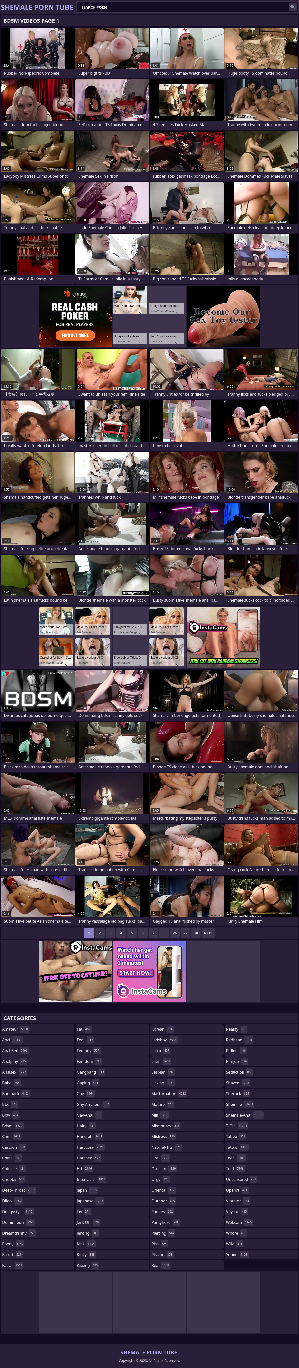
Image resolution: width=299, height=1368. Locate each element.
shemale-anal (245, 1115)
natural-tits (166, 1147)
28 (196, 933)
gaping (88, 1082)
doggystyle (18, 1211)
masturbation (169, 1093)
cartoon (14, 1147)
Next (208, 933)
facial (12, 1265)
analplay (14, 1061)
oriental (163, 1190)
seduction (239, 1072)
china (12, 1158)
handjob (90, 1136)
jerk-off (88, 1222)
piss (159, 1243)
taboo (236, 1136)
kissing (88, 1265)
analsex (14, 1072)
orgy (160, 1179)
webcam (239, 1222)
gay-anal (90, 1115)
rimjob (237, 1061)
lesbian (163, 1072)
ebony (13, 1243)
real (160, 1265)
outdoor (163, 1201)
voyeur (237, 1211)
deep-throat (19, 1190)
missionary (165, 1125)
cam (11, 1136)
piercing (163, 1233)
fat (84, 1029)
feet (85, 1040)
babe (11, 1082)
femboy (89, 1050)
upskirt (237, 1190)
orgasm (164, 1168)
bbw (10, 1115)
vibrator (238, 1201)
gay (86, 1093)
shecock (238, 1093)
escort (12, 1254)
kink (86, 1243)
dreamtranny (19, 1233)
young (237, 1254)
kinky (86, 1254)
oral (160, 1158)
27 (185, 933)
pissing (162, 1254)
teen (236, 1158)
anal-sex (15, 1050)
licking (163, 1082)
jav (84, 1211)
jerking (88, 1233)
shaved (238, 1082)
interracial (92, 1179)
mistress (163, 1136)
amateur (15, 1029)
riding (236, 1050)
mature (162, 1104)
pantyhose (165, 1222)
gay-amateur (93, 1104)
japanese (90, 1201)
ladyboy (164, 1040)
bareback (16, 1093)
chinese (14, 1168)
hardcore (91, 1147)
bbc (10, 1104)
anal (12, 1040)
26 (175, 933)
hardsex (89, 1158)
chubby (13, 1179)
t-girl (237, 1125)
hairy (86, 1125)
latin (161, 1061)
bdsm (13, 1125)
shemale (240, 1104)
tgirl (235, 1168)
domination (18, 1222)
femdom (90, 1061)
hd (85, 1168)
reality (237, 1029)
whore (237, 1233)
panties (162, 1211)
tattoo (237, 1147)
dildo (12, 1201)
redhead (239, 1040)
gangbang (91, 1072)
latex (160, 1050)
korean (162, 1029)
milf (160, 1115)
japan (87, 1190)
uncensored (241, 1179)
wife (234, 1243)
